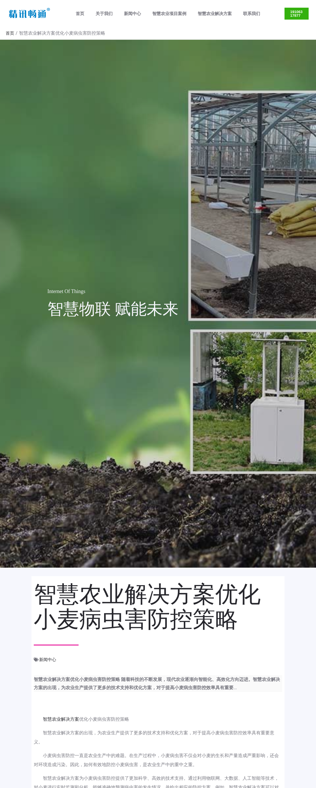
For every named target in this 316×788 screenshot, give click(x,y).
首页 (78, 13)
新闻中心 (125, 13)
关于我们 (99, 13)
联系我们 (236, 13)
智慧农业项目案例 (159, 13)
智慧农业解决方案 (202, 13)
